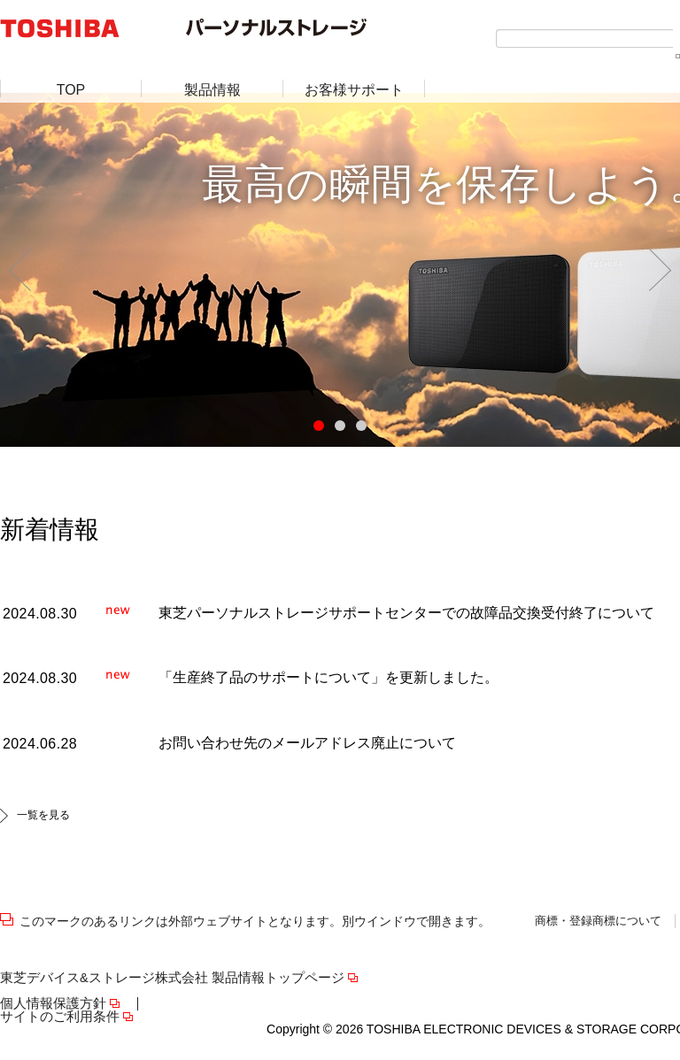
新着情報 (49, 529)
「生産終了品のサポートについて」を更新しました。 (328, 677)
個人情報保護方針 (53, 1003)
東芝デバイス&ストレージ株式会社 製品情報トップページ (172, 978)
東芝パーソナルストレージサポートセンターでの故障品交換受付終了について (406, 612)
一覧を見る (43, 815)
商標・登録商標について (598, 921)
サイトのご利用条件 (60, 1017)
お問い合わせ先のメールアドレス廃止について (307, 742)
